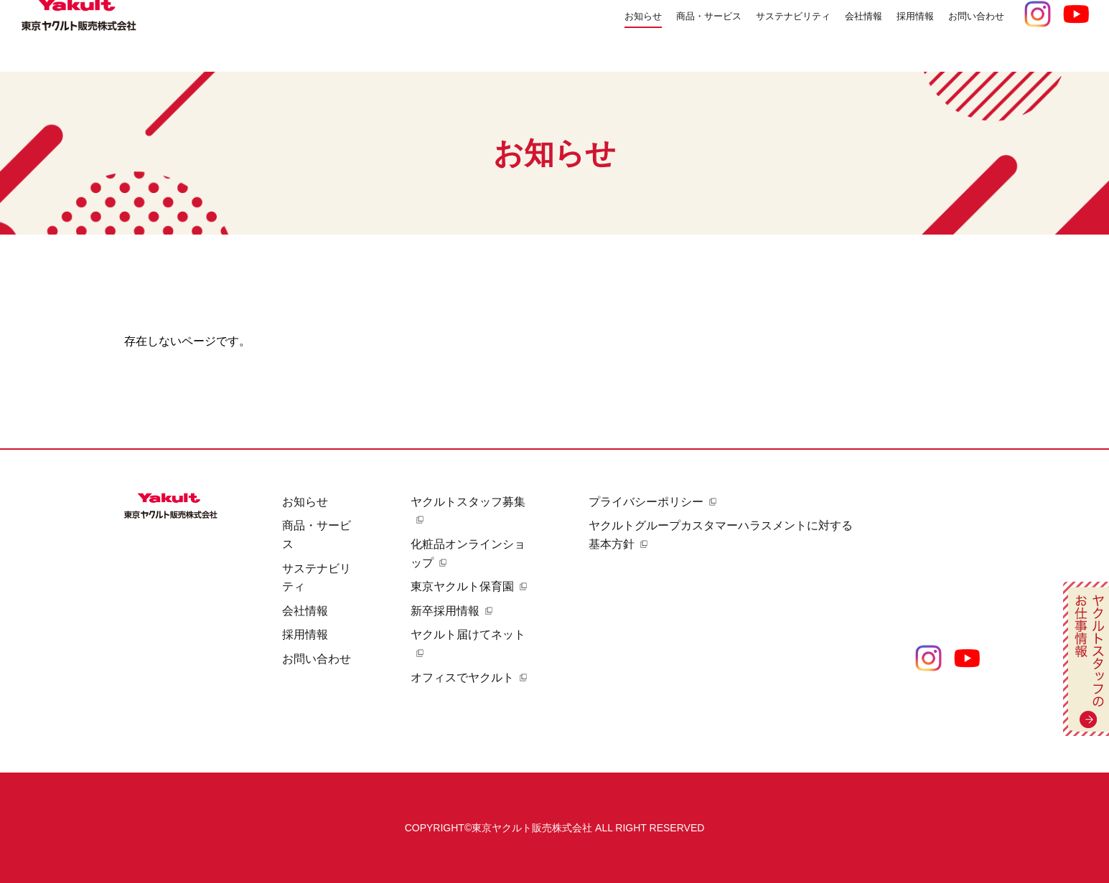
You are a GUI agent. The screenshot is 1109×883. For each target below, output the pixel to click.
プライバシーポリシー (646, 502)
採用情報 (305, 634)
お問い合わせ (969, 35)
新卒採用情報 (445, 611)
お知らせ (576, 35)
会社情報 (305, 611)
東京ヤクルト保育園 (462, 586)
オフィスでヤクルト (462, 677)
